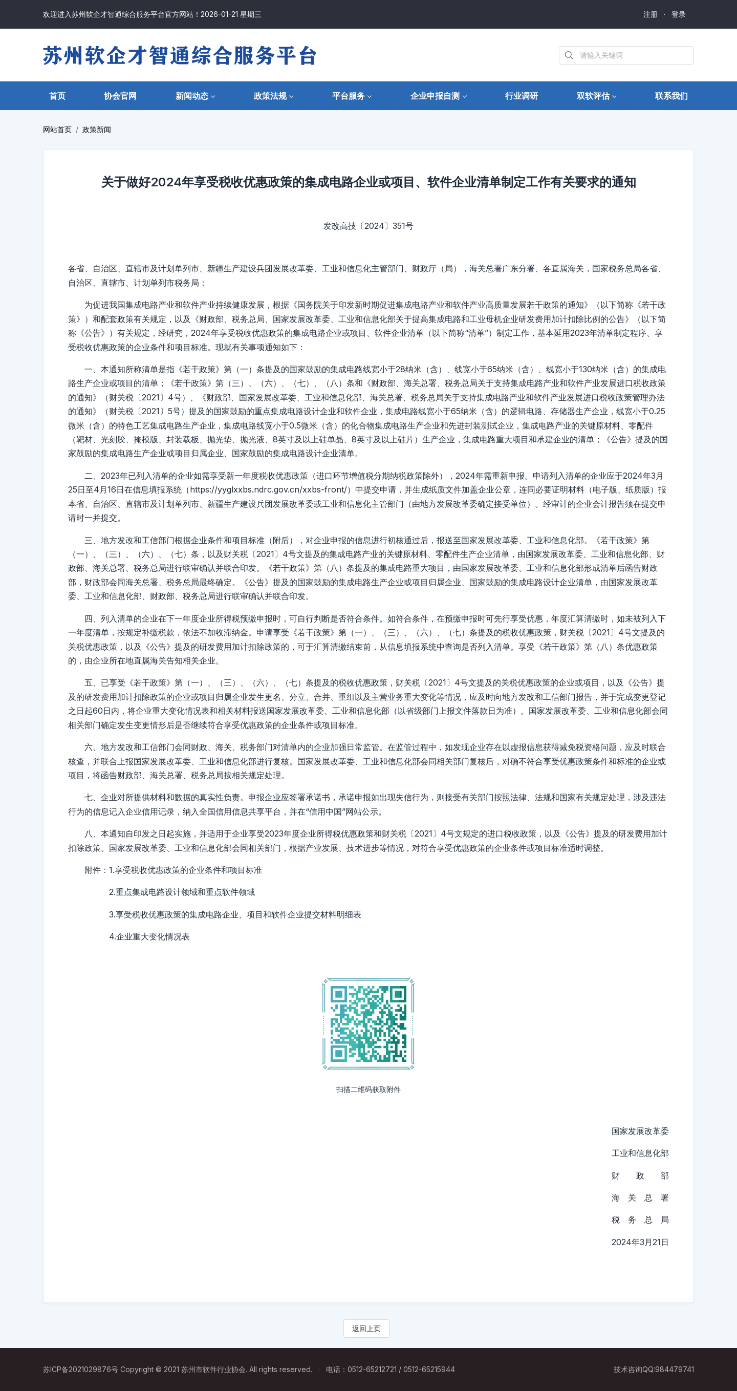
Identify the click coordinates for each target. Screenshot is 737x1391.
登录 (678, 14)
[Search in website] (626, 55)
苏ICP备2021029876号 (80, 1369)
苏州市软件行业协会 (213, 1369)
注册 (650, 14)
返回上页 (366, 1328)
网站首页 (57, 129)
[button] (195, 96)
